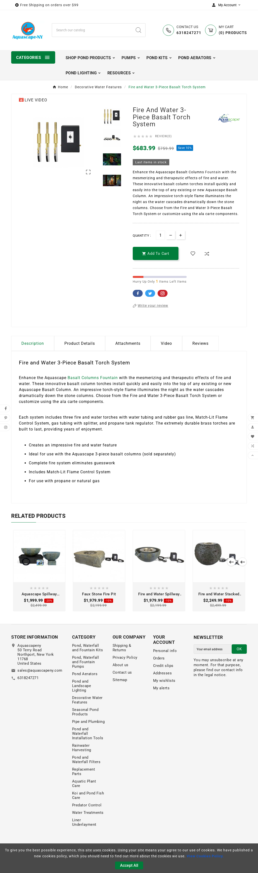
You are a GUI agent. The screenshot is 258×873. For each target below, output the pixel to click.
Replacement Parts (83, 771)
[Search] (92, 30)
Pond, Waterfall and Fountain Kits (87, 647)
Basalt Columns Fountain (93, 377)
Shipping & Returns (122, 647)
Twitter (150, 293)
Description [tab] (32, 343)
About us (121, 665)
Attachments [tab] (127, 343)
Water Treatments (88, 812)
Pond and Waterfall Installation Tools (87, 733)
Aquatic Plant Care (84, 783)
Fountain (213, 172)
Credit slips (163, 665)
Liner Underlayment (84, 822)
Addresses (162, 673)
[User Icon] (227, 4)
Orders (159, 658)
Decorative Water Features (87, 700)
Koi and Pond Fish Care (88, 795)
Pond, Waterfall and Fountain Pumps (85, 662)
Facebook (138, 293)
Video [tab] (166, 343)
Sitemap (120, 680)
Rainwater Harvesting (81, 747)
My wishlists (164, 680)
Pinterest (163, 293)
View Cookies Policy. (205, 856)
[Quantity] (160, 235)
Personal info (165, 651)
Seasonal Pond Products (85, 711)
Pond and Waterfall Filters (86, 759)
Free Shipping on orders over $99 (49, 5)
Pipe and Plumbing (88, 721)
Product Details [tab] (79, 343)
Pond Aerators (85, 674)
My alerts (161, 688)
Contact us (122, 672)
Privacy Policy (125, 657)
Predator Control (87, 805)
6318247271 (28, 678)
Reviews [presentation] (200, 343)
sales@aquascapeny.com (39, 670)
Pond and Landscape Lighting (81, 686)
